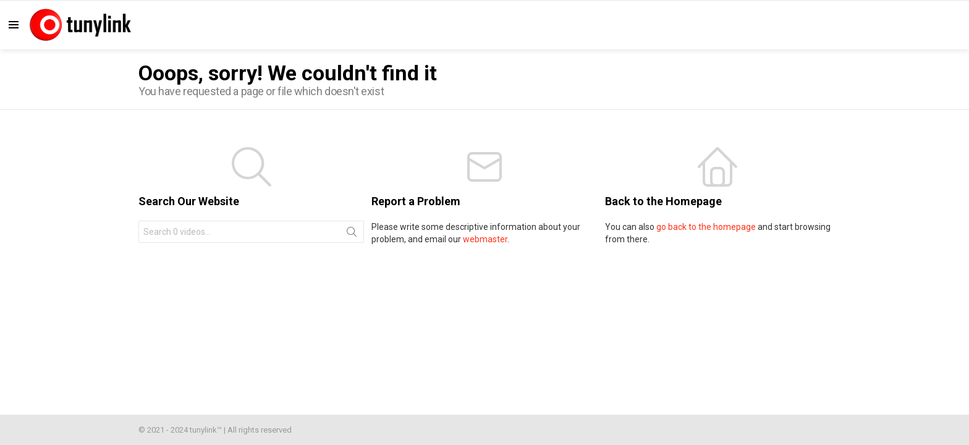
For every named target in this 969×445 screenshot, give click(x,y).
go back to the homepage (706, 227)
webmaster (485, 239)
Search (351, 234)
